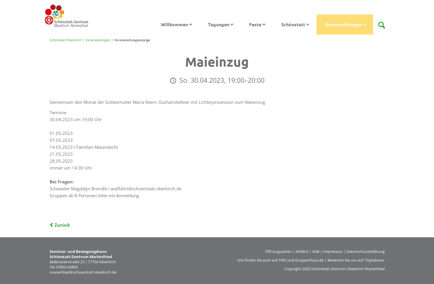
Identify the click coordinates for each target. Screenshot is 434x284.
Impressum (333, 251)
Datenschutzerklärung (366, 251)
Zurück (62, 225)
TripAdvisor (375, 260)
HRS (282, 260)
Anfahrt (301, 251)
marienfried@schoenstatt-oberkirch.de (83, 272)
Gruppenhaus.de (309, 260)
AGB (315, 251)
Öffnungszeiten (278, 251)
